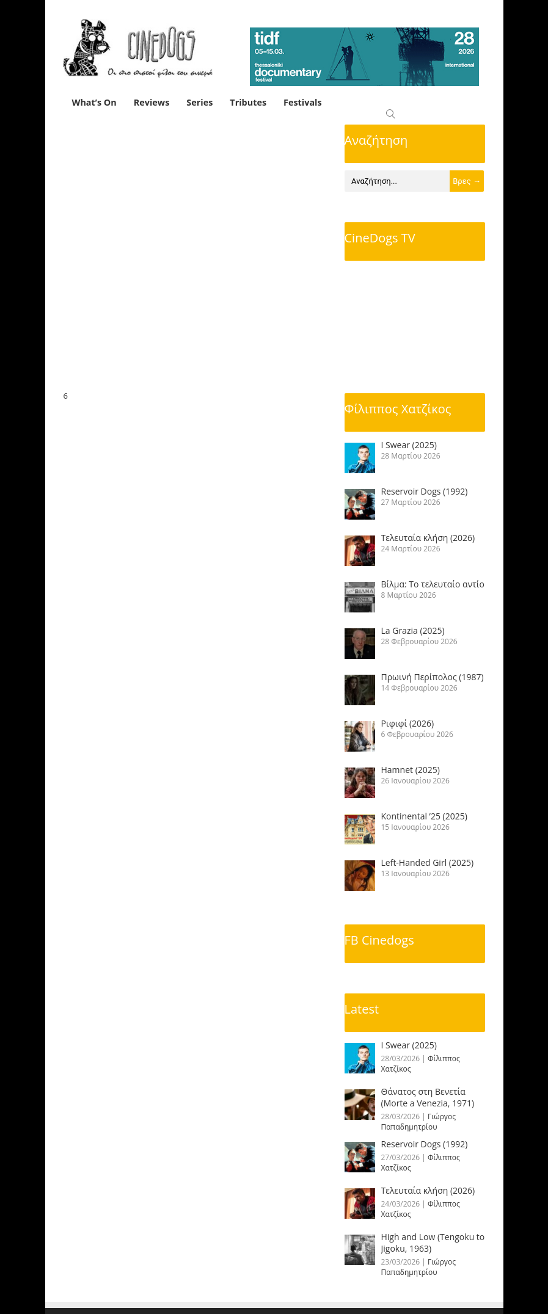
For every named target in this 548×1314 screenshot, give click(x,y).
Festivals (302, 102)
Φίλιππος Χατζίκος (398, 409)
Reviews (152, 102)
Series (199, 102)
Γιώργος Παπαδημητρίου (418, 1121)
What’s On (94, 102)
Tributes (248, 102)
